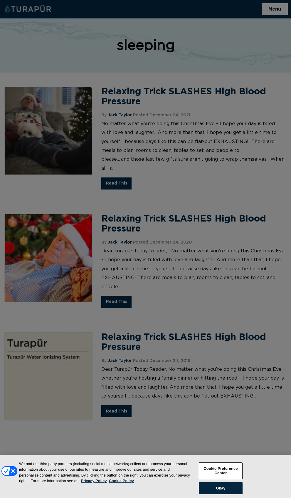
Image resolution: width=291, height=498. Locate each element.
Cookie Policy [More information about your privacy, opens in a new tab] (121, 484)
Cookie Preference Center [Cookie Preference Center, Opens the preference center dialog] (220, 473)
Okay (220, 491)
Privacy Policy (94, 484)
